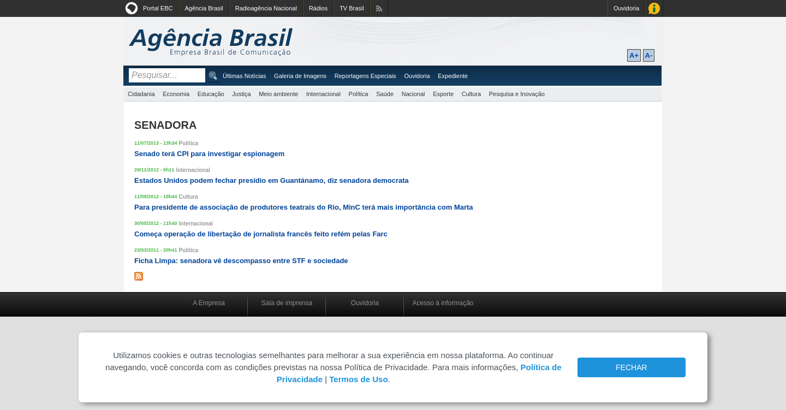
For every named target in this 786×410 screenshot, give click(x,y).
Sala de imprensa (286, 303)
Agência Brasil (203, 8)
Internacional (323, 94)
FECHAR (631, 367)
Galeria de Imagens (300, 76)
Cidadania (141, 94)
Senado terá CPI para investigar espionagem (209, 154)
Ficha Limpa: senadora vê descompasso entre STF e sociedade (241, 261)
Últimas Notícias (244, 76)
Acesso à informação (442, 303)
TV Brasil (352, 8)
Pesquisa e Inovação (517, 94)
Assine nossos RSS (379, 8)
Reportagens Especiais (365, 76)
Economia (176, 94)
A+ (634, 55)
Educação (211, 94)
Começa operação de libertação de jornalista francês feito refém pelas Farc (261, 234)
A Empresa (209, 303)
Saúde (385, 94)
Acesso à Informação (654, 8)
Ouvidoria (626, 8)
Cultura (471, 94)
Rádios (318, 8)
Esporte (443, 94)
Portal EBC (157, 8)
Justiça (241, 94)
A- (649, 55)
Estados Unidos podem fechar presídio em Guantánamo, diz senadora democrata (271, 180)
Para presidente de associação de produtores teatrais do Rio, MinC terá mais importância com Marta (303, 207)
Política (358, 94)
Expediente (453, 76)
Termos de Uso (358, 379)
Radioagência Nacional (266, 8)
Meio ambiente (278, 94)
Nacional (413, 94)
